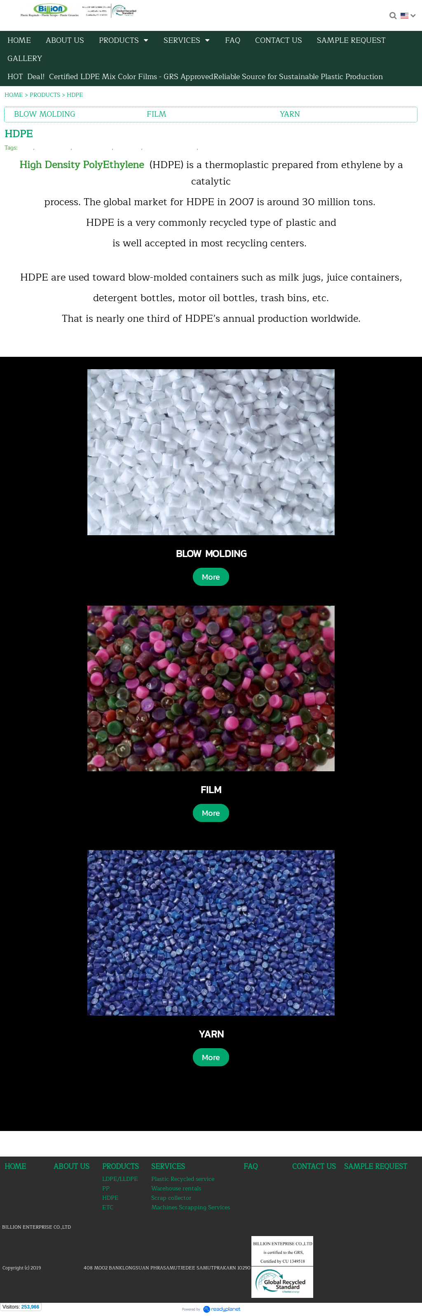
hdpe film (128, 147)
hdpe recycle (53, 147)
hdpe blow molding (170, 147)
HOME (14, 95)
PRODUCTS (45, 95)
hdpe (26, 147)
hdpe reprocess (220, 147)
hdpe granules (93, 147)
